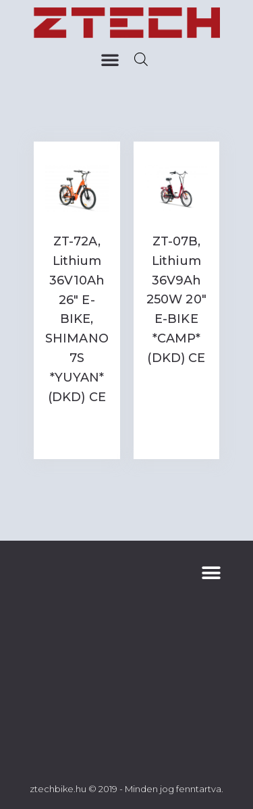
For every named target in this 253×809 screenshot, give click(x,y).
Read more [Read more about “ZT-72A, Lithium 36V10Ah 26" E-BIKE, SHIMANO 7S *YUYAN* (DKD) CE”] (76, 430)
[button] (110, 59)
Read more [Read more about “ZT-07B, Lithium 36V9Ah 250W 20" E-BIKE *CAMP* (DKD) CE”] (176, 390)
